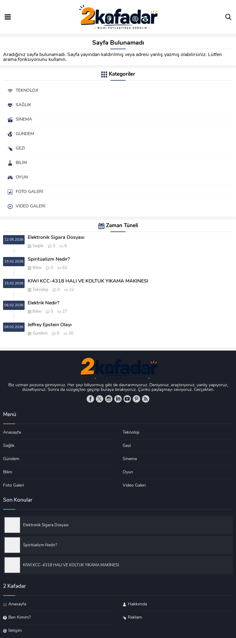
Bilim (37, 268)
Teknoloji (40, 290)
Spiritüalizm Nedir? (49, 259)
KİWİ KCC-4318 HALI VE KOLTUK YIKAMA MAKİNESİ (88, 281)
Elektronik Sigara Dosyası (56, 237)
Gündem (40, 333)
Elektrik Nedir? (43, 303)
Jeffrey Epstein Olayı (50, 325)
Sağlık (38, 246)
